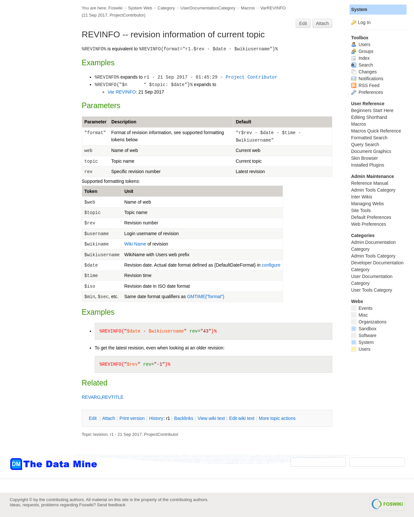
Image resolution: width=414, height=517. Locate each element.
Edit (303, 23)
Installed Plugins (367, 165)
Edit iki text (241, 418)
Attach (322, 23)
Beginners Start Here (372, 110)
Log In (364, 22)
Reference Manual (369, 183)
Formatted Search (369, 137)
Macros (248, 8)
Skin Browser (364, 158)
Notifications (367, 78)
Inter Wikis (361, 196)
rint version (132, 418)
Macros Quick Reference (376, 130)
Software (363, 335)
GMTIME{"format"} (205, 296)
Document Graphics (371, 151)
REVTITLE (113, 397)
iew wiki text (211, 418)
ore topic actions (277, 418)
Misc (359, 315)
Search (362, 65)
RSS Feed (365, 85)
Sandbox (363, 328)
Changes (364, 71)
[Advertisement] (36, 130)
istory (156, 418)
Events (362, 308)
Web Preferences (368, 224)
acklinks (183, 418)
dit (93, 418)
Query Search (365, 144)
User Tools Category (371, 290)
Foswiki (115, 8)
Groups (362, 51)
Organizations (368, 321)
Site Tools (361, 210)
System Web (140, 8)
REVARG (91, 397)
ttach (108, 418)
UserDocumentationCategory (207, 8)
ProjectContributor (127, 15)
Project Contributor (252, 77)
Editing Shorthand (369, 117)
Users (360, 44)
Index (360, 58)
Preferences (367, 92)
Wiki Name (135, 243)
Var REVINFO (122, 92)
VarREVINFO (273, 8)
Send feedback (111, 504)
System (359, 9)
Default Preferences (371, 217)
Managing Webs (367, 203)
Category (166, 8)
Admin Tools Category (373, 190)
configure (271, 265)
